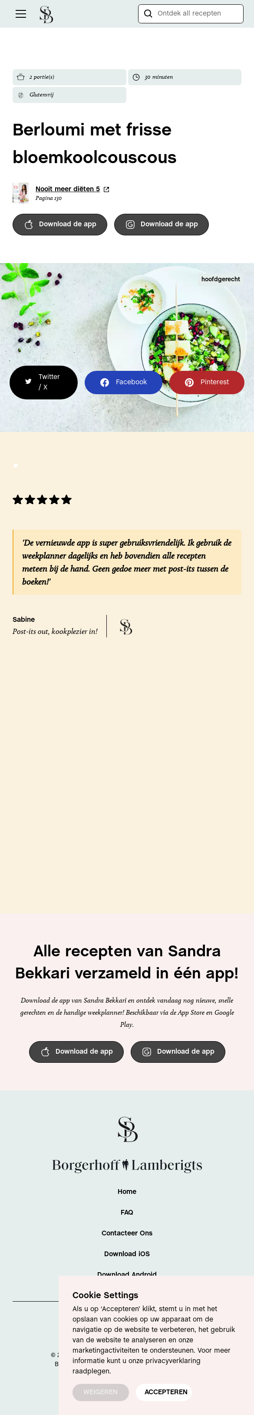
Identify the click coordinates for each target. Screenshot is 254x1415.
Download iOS (127, 1254)
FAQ (127, 1212)
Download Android (127, 1275)
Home (127, 1192)
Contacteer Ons (127, 1233)
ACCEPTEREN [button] (166, 1392)
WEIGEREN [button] (100, 1392)
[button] (19, 13)
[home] (46, 13)
